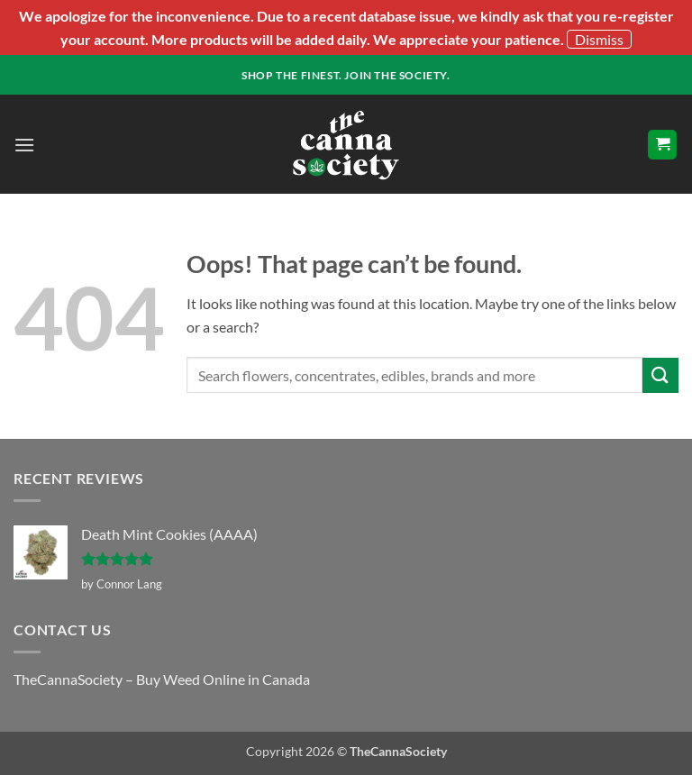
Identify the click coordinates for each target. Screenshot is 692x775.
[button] (24, 145)
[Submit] (660, 375)
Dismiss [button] (599, 39)
